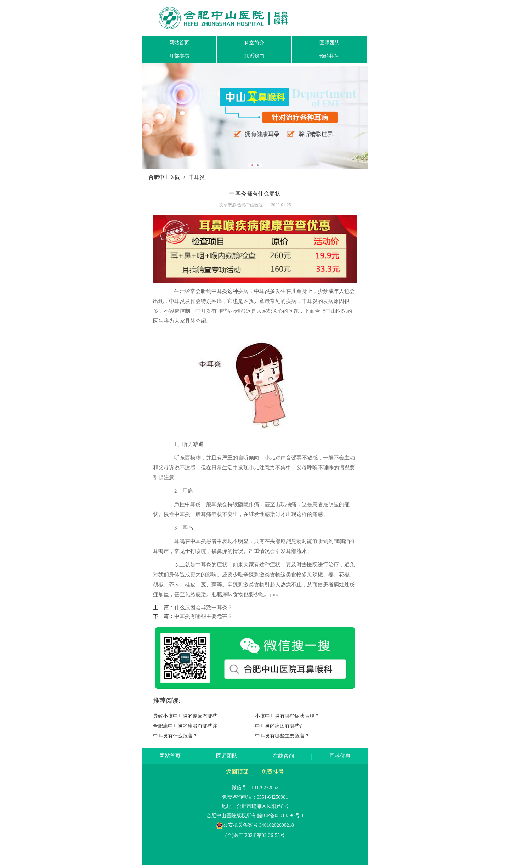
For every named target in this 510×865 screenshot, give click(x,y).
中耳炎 (197, 177)
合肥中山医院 (164, 177)
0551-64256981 (272, 797)
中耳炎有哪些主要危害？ (203, 616)
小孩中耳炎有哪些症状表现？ (287, 716)
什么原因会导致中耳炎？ (203, 607)
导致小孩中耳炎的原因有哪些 (185, 716)
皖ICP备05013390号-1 (280, 815)
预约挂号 (329, 56)
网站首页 (179, 42)
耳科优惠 (340, 756)
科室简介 (254, 42)
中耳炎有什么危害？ (175, 736)
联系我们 (254, 56)
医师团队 (329, 42)
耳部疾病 (179, 56)
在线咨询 (283, 756)
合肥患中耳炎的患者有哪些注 (185, 726)
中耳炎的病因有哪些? (278, 726)
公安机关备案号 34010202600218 (255, 825)
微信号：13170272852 (255, 787)
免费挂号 (272, 772)
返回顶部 (237, 772)
